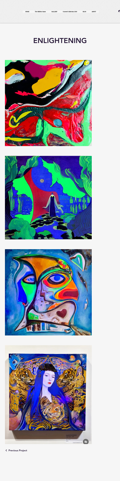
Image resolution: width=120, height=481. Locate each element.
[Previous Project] (16, 450)
